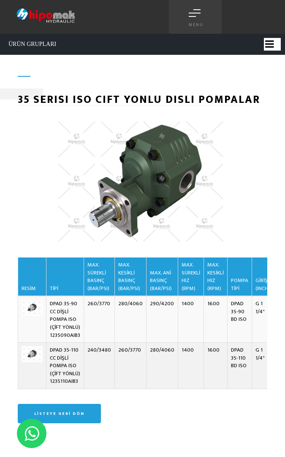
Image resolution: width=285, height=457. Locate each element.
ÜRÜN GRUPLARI (32, 44)
